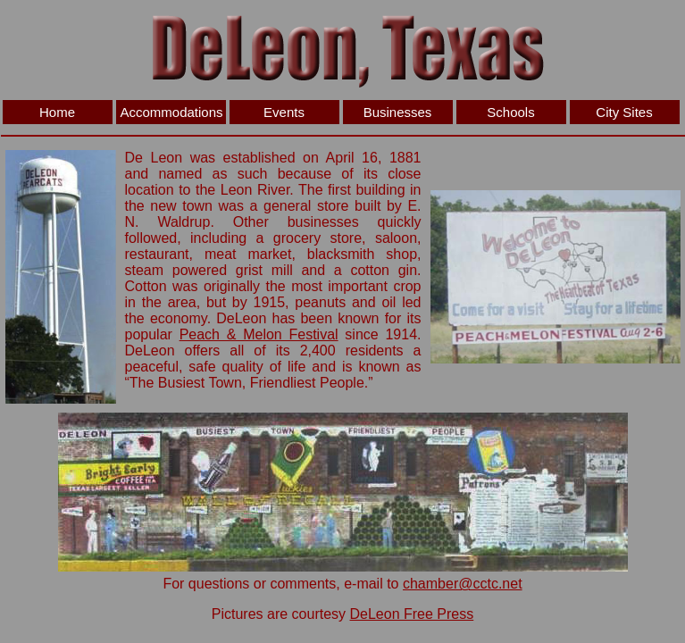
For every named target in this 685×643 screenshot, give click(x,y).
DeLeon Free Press (412, 614)
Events (284, 112)
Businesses (397, 112)
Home (57, 112)
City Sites (624, 112)
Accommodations (172, 112)
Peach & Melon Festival (259, 334)
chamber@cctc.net (462, 583)
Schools (510, 112)
